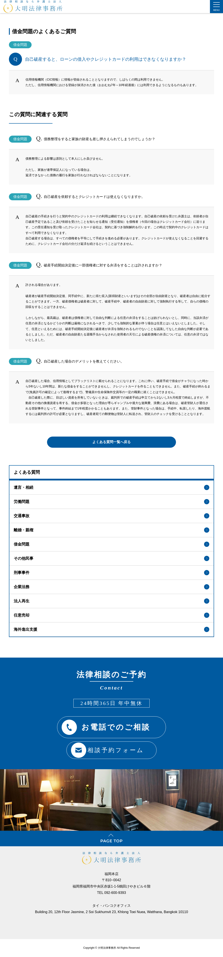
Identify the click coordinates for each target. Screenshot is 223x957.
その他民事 (111, 557)
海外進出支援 (111, 628)
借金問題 (111, 543)
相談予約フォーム (106, 748)
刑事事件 (111, 571)
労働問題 (111, 500)
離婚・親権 (111, 528)
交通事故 (111, 514)
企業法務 (111, 585)
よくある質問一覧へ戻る (111, 440)
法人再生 (111, 599)
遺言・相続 (111, 486)
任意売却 (111, 614)
